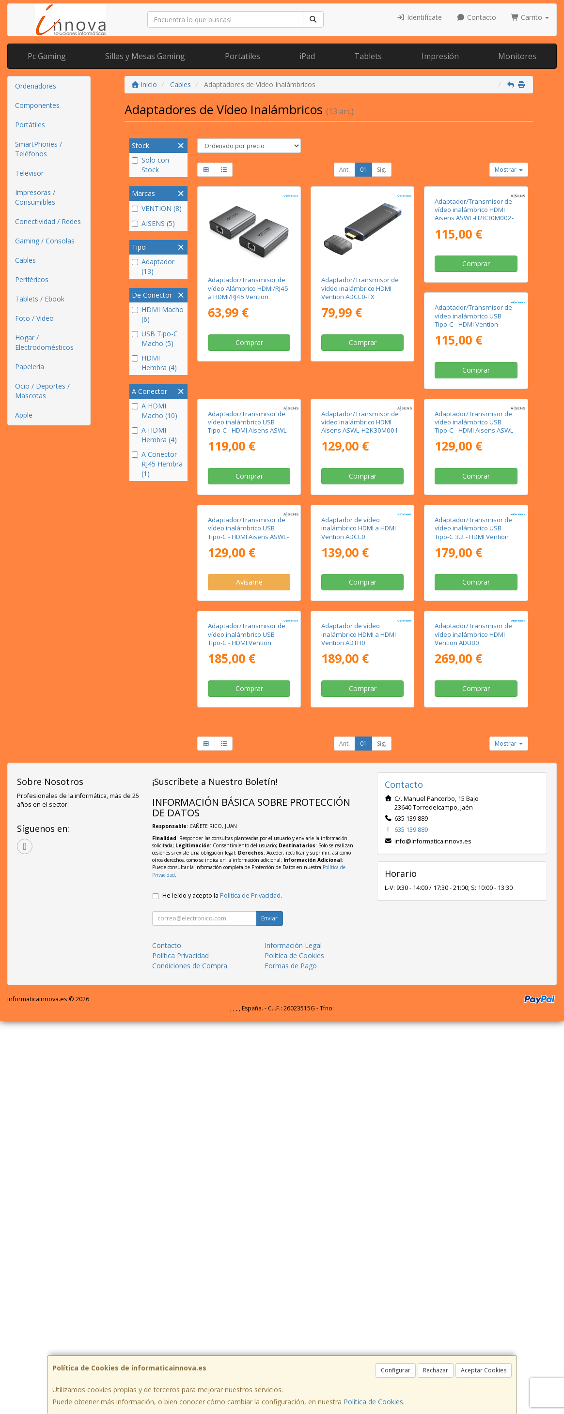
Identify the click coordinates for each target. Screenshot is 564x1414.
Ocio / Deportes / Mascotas (42, 390)
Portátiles (30, 124)
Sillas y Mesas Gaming (145, 56)
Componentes (37, 105)
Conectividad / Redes (48, 221)
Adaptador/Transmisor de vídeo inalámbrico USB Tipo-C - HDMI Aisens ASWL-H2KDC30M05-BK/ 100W (361, 662)
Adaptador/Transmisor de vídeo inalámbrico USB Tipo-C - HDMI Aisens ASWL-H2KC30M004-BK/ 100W (248, 662)
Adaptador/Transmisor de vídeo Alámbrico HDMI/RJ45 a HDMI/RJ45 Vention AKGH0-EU (248, 292)
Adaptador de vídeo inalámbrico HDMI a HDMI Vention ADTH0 (472, 843)
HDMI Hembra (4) (154, 362)
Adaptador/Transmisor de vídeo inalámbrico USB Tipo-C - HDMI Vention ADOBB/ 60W (360, 847)
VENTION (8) (157, 208)
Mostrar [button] (509, 169)
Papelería (29, 366)
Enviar (269, 1311)
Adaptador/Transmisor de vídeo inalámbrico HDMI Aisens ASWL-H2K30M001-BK (474, 477)
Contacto (476, 17)
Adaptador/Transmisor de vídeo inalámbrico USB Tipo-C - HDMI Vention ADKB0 (246, 477)
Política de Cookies (373, 1401)
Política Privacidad (180, 1348)
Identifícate (419, 17)
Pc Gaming (47, 56)
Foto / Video (34, 318)
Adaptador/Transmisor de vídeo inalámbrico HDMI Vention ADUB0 (246, 1027)
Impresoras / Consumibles (35, 197)
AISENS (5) (153, 223)
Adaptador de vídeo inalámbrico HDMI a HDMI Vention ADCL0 (472, 658)
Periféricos (31, 279)
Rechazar (435, 1370)
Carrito (530, 17)
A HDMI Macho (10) (154, 410)
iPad (307, 56)
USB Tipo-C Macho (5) (155, 338)
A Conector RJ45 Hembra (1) (157, 464)
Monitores (517, 56)
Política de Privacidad (250, 1288)
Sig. (381, 169)
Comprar (249, 342)
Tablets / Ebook (39, 298)
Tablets (368, 56)
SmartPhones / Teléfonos (38, 148)
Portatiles (242, 56)
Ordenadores (35, 85)
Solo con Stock (150, 164)
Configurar (395, 1370)
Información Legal (293, 1338)
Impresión (440, 56)
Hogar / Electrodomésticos (44, 342)
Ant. (344, 169)
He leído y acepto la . (222, 1288)
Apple (23, 415)
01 (363, 169)
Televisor (29, 173)
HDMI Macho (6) (158, 314)
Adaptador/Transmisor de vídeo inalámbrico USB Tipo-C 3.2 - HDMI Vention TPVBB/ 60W (246, 847)
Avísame (362, 711)
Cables (25, 260)
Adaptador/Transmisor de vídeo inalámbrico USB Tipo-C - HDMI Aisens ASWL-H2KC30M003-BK (361, 477)
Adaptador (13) (153, 266)
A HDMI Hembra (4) (154, 434)
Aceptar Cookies (483, 1370)
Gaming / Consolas (45, 240)
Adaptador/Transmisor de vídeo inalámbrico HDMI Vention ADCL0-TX (360, 288)
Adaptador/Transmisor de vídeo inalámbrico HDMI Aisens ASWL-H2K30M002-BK (474, 292)
